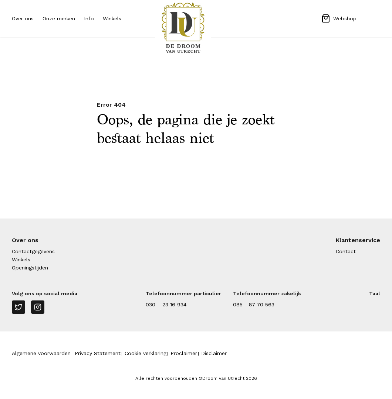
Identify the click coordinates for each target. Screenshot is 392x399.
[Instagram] (37, 307)
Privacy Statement (98, 353)
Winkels (112, 18)
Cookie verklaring (145, 353)
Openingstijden (30, 268)
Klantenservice (358, 240)
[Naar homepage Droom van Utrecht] (196, 27)
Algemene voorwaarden (41, 353)
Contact (346, 251)
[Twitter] (18, 307)
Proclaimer (183, 353)
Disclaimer (214, 353)
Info (89, 18)
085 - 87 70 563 (253, 304)
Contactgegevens (33, 251)
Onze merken (59, 18)
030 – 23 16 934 (166, 304)
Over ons (23, 18)
